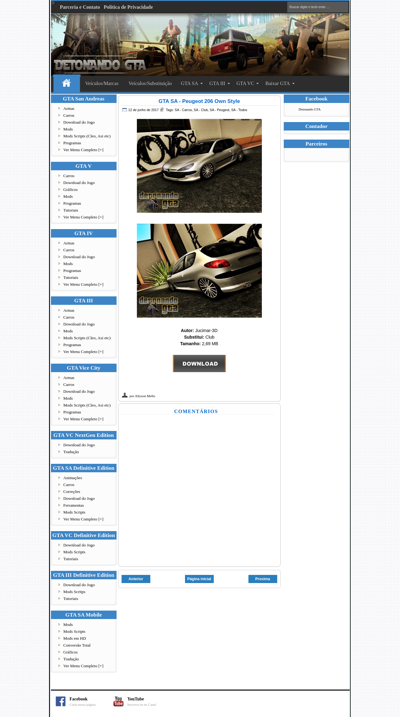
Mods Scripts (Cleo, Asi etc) (87, 136)
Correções (71, 491)
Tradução (71, 451)
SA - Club (201, 110)
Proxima (262, 579)
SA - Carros (183, 110)
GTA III (217, 83)
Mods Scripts (74, 512)
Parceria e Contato (80, 7)
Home (66, 83)
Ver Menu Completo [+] (83, 149)
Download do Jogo (79, 122)
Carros (69, 115)
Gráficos (70, 189)
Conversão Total (77, 645)
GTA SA (189, 83)
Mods (68, 129)
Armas (69, 108)
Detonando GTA (310, 109)
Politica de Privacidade (128, 7)
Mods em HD (74, 638)
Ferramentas (73, 505)
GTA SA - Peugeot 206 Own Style (199, 101)
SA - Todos (239, 110)
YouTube (149, 701)
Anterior (135, 579)
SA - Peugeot (219, 110)
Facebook (91, 701)
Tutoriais (70, 210)
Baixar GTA (277, 83)
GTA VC (245, 83)
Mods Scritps (74, 591)
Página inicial (199, 579)
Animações (72, 477)
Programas (72, 143)
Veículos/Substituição (150, 83)
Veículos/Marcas (102, 83)
